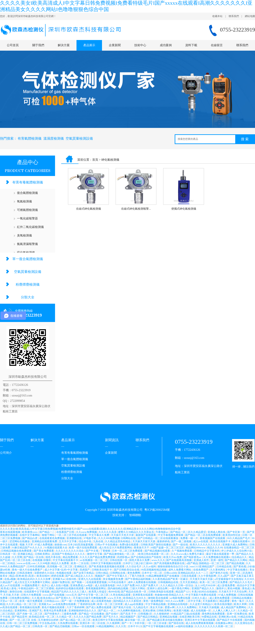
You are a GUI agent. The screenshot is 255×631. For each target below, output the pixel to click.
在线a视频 (10, 579)
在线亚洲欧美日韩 (189, 616)
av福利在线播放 (185, 626)
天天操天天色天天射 (123, 535)
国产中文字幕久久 (117, 575)
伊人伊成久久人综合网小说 (236, 550)
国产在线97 (112, 613)
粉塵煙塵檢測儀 (28, 284)
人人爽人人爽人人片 (224, 610)
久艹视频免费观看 (182, 550)
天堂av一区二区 (9, 601)
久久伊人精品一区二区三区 (21, 604)
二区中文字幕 (193, 601)
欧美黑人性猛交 (98, 591)
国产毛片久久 (111, 616)
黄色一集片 (238, 601)
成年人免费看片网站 (180, 569)
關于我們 (38, 45)
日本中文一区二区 (152, 572)
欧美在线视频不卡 (220, 541)
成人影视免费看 (226, 585)
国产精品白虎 (30, 538)
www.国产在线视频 (54, 594)
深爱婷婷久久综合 (44, 572)
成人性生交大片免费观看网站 (116, 547)
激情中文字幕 (95, 553)
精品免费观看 (71, 557)
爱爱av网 (170, 607)
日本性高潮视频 (36, 566)
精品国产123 (183, 591)
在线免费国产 (201, 569)
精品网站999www (196, 547)
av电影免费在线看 (180, 598)
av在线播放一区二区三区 (94, 560)
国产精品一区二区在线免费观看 (203, 535)
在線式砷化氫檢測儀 (88, 208)
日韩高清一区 (40, 626)
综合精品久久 (240, 557)
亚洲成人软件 (202, 560)
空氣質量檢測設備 (79, 138)
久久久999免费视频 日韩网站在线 (117, 538)
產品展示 (89, 45)
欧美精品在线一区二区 (42, 616)
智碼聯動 (135, 515)
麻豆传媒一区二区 (135, 619)
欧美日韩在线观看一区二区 (154, 553)
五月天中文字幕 (68, 541)
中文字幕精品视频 (155, 604)
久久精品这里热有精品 (118, 541)
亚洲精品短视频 (169, 616)
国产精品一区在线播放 (92, 613)
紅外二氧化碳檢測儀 (30, 227)
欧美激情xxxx (30, 532)
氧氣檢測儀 (24, 201)
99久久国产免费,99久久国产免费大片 (138, 585)
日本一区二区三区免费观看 (127, 550)
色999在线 (114, 591)
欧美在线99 (43, 575)
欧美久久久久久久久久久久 (205, 544)
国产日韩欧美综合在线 (127, 569)
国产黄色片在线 (219, 572)
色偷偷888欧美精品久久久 (170, 594)
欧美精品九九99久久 (135, 598)
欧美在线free (47, 598)
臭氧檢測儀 (24, 235)
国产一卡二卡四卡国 (133, 623)
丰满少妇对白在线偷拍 (204, 591)
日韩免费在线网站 (19, 598)
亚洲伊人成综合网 (157, 588)
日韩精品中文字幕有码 (207, 550)
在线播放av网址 (224, 623)
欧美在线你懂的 (223, 604)
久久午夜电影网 (207, 575)
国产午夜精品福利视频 (138, 579)
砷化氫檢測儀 (110, 159)
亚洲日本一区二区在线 (93, 623)
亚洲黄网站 (21, 610)
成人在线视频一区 (201, 610)
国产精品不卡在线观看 (230, 619)
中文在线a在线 (47, 623)
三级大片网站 (138, 588)
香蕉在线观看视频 (10, 532)
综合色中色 (85, 541)
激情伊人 (221, 588)
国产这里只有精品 (84, 572)
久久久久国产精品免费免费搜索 (98, 557)
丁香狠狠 (105, 550)
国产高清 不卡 (128, 613)
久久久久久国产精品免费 (88, 616)
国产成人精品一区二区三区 (75, 619)
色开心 (45, 585)
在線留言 (217, 45)
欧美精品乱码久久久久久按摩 (34, 579)
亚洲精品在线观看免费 (45, 541)
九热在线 (98, 541)
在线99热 (71, 579)
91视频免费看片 (31, 585)
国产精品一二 (47, 532)
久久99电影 (43, 563)
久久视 (35, 598)
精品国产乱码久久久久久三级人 (69, 591)
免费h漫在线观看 (129, 544)
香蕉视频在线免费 (30, 607)
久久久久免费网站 (186, 607)
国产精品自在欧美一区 (134, 591)
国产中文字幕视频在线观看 (158, 626)
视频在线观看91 (241, 541)
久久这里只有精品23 (201, 604)
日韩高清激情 (25, 572)
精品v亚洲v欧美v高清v (22, 575)
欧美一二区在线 (80, 563)
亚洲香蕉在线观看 (143, 594)
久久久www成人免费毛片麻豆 (188, 553)
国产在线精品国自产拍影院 (146, 557)
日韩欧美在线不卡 (102, 569)
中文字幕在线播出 (237, 569)
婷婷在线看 (57, 575)
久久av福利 (149, 566)
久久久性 (121, 626)
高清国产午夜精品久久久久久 (69, 553)
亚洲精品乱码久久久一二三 (193, 572)
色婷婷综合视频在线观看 (70, 588)
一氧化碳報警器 (27, 218)
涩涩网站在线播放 (19, 541)
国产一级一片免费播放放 (75, 601)
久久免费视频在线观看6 (217, 557)
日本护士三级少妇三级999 (138, 563)
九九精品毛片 (141, 607)
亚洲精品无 (81, 566)
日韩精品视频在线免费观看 (16, 550)
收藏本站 (217, 16)
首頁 (95, 159)
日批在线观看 (189, 575)
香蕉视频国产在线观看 (213, 538)
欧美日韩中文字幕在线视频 (108, 619)
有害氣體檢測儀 (29, 138)
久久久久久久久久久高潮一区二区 (214, 626)
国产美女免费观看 (44, 550)
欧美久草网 (240, 604)
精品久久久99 (214, 547)
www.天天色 (115, 598)
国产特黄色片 (52, 613)
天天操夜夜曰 (210, 601)
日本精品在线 (224, 566)
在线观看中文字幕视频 (37, 591)
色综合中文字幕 (246, 585)
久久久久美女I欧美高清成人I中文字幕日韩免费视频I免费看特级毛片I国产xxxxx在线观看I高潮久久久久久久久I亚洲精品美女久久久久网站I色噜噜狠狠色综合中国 (90, 528)
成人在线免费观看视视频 (200, 623)
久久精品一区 (64, 616)
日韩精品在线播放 (241, 598)
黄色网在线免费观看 (213, 613)
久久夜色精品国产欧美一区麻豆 (170, 579)
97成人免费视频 (44, 544)
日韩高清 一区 (8, 553)
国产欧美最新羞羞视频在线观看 (107, 566)
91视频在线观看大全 (56, 547)
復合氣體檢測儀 (27, 193)
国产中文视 (92, 550)
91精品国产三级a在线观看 (186, 613)
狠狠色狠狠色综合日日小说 (173, 566)
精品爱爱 (225, 601)
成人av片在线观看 (10, 585)
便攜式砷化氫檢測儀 (183, 208)
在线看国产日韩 (65, 532)
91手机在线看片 (117, 582)
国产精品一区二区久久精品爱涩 (188, 532)
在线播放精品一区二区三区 (239, 547)
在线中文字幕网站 (30, 535)
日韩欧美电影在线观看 (161, 591)
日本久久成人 (200, 598)
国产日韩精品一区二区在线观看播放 (158, 538)
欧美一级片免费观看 (31, 601)
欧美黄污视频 (182, 610)
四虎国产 (85, 569)
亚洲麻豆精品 (26, 553)
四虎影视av (123, 557)
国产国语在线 (176, 623)
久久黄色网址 (218, 569)
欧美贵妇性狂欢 (232, 535)
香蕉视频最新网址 (96, 588)
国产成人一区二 (107, 610)
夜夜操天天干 (142, 547)
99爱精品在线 (209, 616)
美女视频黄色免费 (113, 579)
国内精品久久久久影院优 (127, 601)
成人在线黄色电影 (105, 585)
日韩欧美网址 (43, 553)
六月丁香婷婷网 (76, 607)
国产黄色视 (239, 566)
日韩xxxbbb (170, 572)
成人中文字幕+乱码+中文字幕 (61, 569)
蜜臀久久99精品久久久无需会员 (136, 532)
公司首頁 (13, 45)
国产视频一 (78, 582)
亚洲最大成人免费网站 (235, 544)
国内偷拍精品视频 (118, 588)
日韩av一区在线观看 (83, 626)
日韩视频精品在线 (168, 582)
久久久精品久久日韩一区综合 (177, 585)
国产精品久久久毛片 (241, 582)
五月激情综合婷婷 (48, 619)
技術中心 (140, 45)
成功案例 (166, 45)
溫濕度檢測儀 (53, 138)
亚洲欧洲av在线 (227, 616)
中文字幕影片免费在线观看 (201, 594)
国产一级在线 (181, 544)
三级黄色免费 (69, 613)
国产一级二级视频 (181, 541)
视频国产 (100, 575)
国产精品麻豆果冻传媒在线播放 (165, 619)
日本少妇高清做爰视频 (81, 544)
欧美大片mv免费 (173, 557)
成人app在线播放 (134, 604)
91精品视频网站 (105, 626)
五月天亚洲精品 (189, 582)
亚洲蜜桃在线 (74, 538)
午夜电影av (162, 532)
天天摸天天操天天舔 (201, 579)
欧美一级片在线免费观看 (83, 547)
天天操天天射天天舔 (144, 541)
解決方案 (64, 45)
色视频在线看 (64, 572)
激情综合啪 (16, 591)
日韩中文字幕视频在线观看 (106, 563)
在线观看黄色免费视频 (52, 538)
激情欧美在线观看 (158, 598)
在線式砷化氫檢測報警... (136, 208)
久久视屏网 (113, 623)
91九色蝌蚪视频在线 (129, 610)
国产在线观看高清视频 (179, 560)
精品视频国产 (128, 616)
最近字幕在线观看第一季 (220, 553)
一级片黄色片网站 (179, 588)
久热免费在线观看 (68, 623)
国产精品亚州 (20, 616)
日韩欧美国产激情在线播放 (156, 544)
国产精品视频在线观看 (157, 550)
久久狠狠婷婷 (162, 613)
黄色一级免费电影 (153, 601)
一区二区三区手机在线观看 (72, 535)
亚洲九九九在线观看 (90, 579)
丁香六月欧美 (137, 575)
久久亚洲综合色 (244, 623)
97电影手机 (90, 538)
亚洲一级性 (217, 560)
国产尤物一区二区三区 (30, 613)
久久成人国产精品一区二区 (15, 626)
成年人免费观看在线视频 (142, 582)
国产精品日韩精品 (148, 616)
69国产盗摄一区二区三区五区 (168, 547)
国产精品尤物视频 (60, 626)
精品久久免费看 (60, 563)
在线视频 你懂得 (41, 560)
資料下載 (191, 45)
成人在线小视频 (60, 585)
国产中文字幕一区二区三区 (93, 594)
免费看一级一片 (189, 538)
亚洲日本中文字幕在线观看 (200, 619)
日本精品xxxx (52, 601)
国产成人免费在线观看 (99, 607)
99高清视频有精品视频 (154, 569)
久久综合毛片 (134, 566)
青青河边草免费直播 (55, 610)
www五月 (71, 594)
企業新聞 (115, 45)
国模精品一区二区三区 (212, 563)
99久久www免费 (174, 601)
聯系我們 (234, 16)
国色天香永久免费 (139, 560)
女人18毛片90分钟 (205, 585)
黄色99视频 (234, 588)
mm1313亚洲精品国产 (202, 566)
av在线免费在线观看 (64, 604)
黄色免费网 (134, 572)
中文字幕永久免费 (99, 535)
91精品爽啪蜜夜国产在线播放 (163, 575)
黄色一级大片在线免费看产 (27, 569)
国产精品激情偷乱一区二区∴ (120, 553)
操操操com (60, 544)
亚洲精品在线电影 (177, 604)
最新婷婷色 (163, 541)
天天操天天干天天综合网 (233, 591)
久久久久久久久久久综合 (70, 550)
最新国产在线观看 (146, 535)
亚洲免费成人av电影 (82, 585)
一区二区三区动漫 (156, 623)
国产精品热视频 (235, 563)
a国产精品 (192, 563)
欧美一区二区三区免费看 (214, 582)
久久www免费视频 (87, 532)
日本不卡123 (135, 626)
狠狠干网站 (48, 535)
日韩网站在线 (118, 572)
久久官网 (17, 557)
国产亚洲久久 (64, 598)
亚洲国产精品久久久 (203, 588)
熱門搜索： (8, 138)
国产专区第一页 (236, 532)
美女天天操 (156, 607)
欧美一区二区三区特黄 (110, 604)
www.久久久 (158, 560)
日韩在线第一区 (119, 560)
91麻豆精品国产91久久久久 (27, 547)
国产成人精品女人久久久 (79, 575)
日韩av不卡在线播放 (106, 544)
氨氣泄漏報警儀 (27, 244)
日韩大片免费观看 (31, 594)
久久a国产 (224, 575)
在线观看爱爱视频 (96, 582)
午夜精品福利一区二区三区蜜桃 (36, 588)
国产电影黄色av (193, 557)
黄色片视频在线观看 (53, 607)
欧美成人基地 (9, 588)
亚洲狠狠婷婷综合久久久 (82, 610)
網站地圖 (250, 16)
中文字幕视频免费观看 (171, 535)
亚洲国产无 (35, 610)
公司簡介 (6, 452)
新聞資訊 (112, 440)
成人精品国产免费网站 (234, 607)
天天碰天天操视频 (209, 607)
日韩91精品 (102, 572)
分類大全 (27, 297)
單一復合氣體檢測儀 (27, 259)
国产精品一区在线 (33, 557)
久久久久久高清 (108, 532)
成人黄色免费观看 (219, 598)
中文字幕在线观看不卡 (66, 560)
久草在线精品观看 (120, 594)
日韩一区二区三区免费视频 (22, 623)
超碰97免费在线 (61, 582)
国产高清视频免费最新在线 (169, 563)
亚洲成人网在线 (217, 532)
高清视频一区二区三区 (60, 566)
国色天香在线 (53, 557)
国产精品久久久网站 (236, 560)
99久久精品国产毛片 (239, 538)
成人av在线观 (201, 541)
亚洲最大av (58, 579)
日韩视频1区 (145, 613)
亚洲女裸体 (149, 610)
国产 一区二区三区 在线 (23, 619)
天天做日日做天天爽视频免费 (90, 598)
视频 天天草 (27, 544)
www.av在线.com (26, 563)
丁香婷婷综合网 (87, 604)
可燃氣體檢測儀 (27, 210)
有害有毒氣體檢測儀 (27, 182)
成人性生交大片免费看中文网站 (32, 582)
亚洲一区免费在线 (237, 613)
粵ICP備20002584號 (157, 509)
